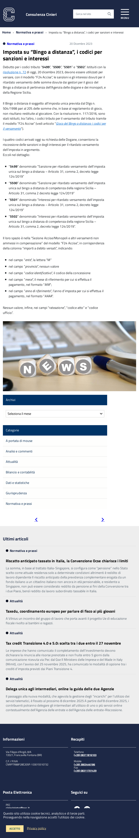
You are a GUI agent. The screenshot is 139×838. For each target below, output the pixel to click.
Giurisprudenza (16, 493)
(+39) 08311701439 (85, 771)
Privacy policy (36, 828)
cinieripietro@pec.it (18, 808)
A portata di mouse (19, 440)
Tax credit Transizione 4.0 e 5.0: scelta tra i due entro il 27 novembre (63, 643)
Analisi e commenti (19, 451)
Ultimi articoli (15, 539)
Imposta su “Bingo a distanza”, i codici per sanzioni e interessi (52, 55)
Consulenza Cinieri (41, 14)
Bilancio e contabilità (20, 472)
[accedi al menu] (125, 13)
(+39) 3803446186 (84, 764)
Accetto (14, 829)
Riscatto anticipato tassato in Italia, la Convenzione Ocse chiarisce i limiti (67, 561)
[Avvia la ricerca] (109, 14)
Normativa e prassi (29, 32)
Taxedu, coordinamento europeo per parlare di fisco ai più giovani (60, 611)
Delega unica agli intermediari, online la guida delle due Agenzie (60, 689)
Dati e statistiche (17, 482)
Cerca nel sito (83, 13)
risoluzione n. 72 (14, 72)
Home (6, 32)
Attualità (12, 461)
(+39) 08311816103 (85, 755)
